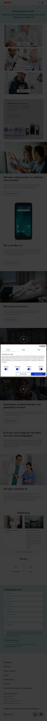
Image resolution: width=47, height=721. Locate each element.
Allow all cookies (38, 374)
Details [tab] (23, 349)
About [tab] (39, 349)
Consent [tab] (8, 349)
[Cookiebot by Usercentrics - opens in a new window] (40, 346)
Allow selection (23, 374)
